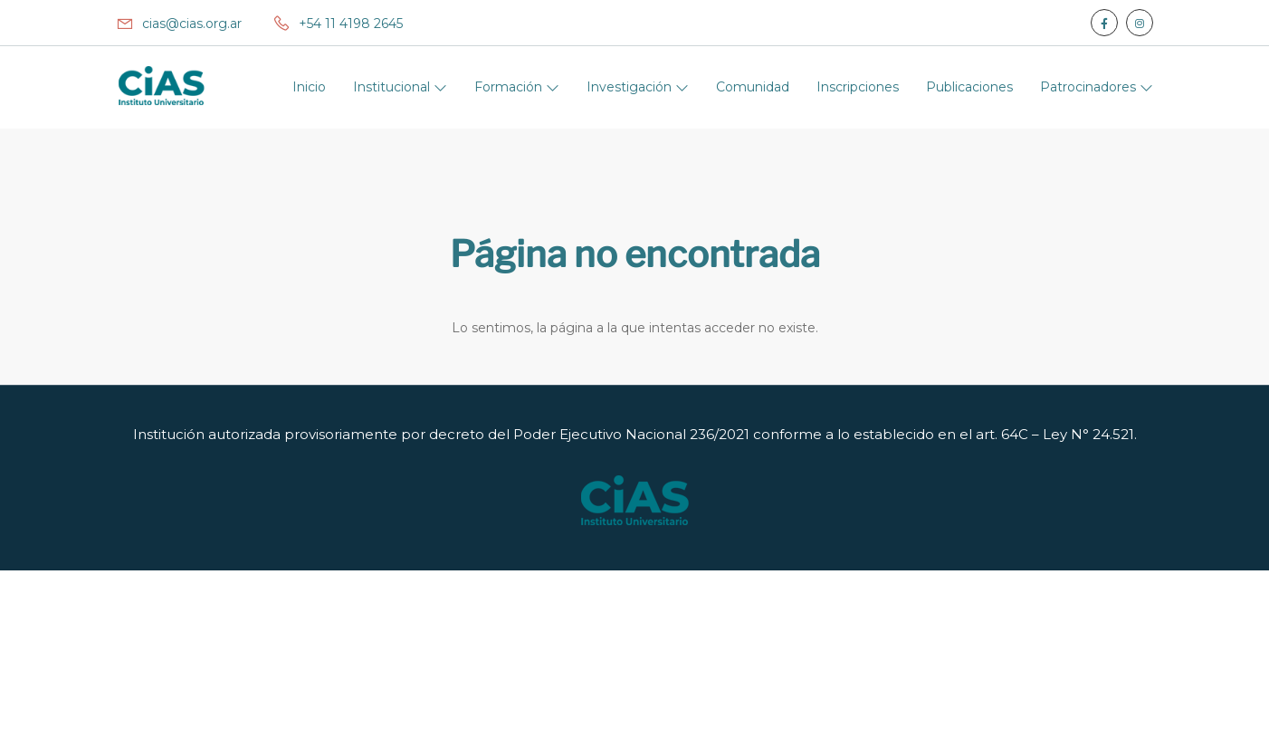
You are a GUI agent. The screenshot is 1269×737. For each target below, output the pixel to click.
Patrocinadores (1090, 87)
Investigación (631, 87)
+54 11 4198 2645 (337, 23)
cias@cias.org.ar (179, 23)
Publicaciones (969, 87)
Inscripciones (857, 87)
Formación (510, 87)
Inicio (309, 87)
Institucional (393, 87)
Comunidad (752, 87)
